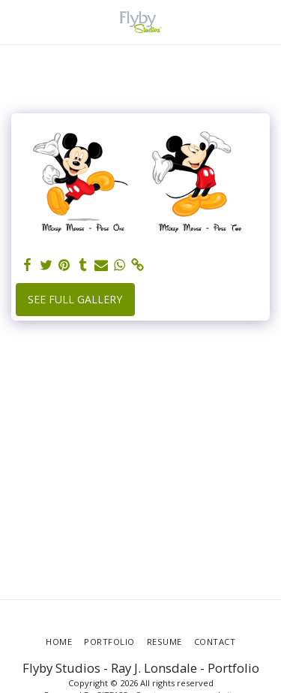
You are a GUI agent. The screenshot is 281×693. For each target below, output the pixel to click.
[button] (16, 21)
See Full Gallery (75, 299)
